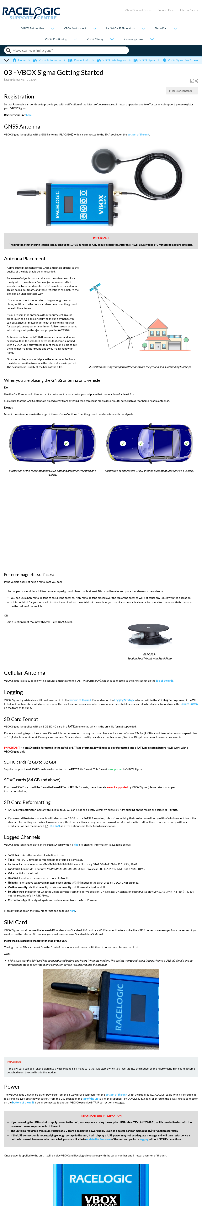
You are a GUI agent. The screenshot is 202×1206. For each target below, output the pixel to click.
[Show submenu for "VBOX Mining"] (112, 39)
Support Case (166, 10)
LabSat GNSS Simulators (120, 28)
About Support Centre (138, 10)
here (28, 115)
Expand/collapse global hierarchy (6, 60)
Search (8, 50)
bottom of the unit (138, 134)
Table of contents (182, 90)
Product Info (79, 60)
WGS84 (76, 882)
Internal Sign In (189, 10)
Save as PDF (192, 81)
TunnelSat (161, 28)
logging (144, 1139)
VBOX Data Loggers (112, 60)
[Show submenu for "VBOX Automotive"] (52, 28)
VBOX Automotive (32, 28)
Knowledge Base (133, 39)
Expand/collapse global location (196, 58)
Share (196, 81)
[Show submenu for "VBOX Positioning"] (75, 39)
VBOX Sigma (144, 60)
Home (19, 60)
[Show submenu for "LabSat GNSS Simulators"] (143, 28)
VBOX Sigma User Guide (180, 60)
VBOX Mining (95, 39)
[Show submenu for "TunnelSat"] (175, 28)
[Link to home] (31, 18)
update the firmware (98, 1139)
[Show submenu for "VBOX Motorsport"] (95, 28)
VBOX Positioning (56, 39)
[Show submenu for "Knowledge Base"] (152, 39)
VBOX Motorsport (75, 28)
